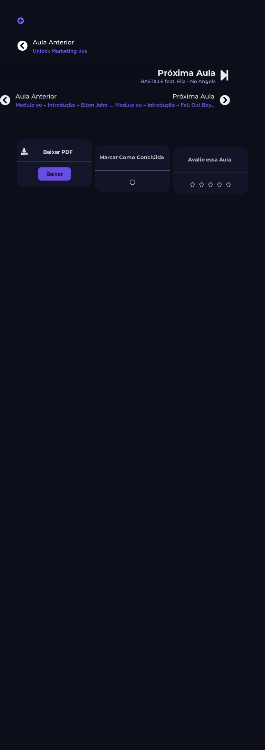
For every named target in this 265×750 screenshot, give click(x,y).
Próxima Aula (166, 73)
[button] (54, 180)
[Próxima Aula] (203, 75)
